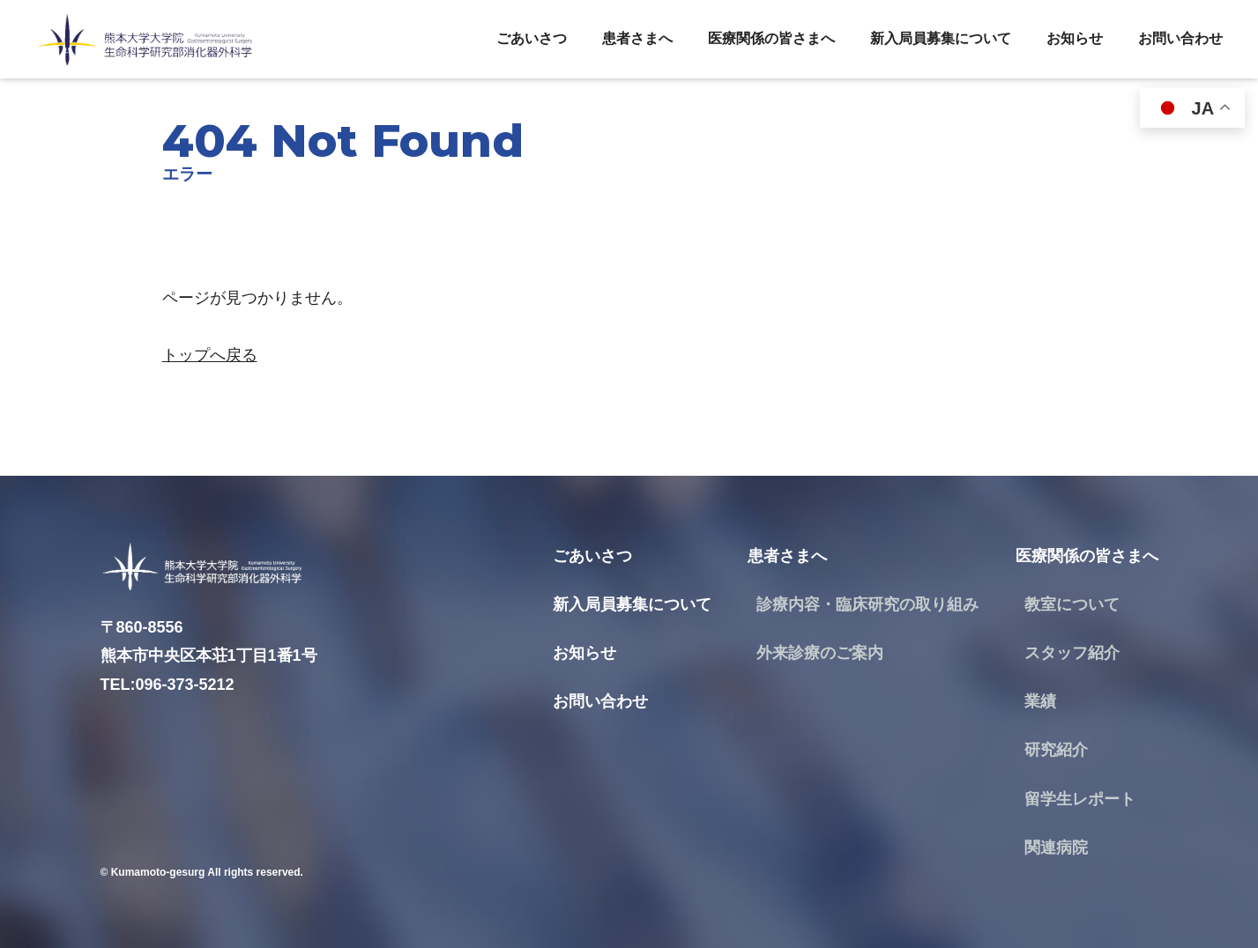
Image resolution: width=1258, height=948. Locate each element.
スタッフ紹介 (1072, 653)
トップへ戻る (209, 355)
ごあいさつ (531, 38)
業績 (1040, 701)
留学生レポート (1079, 799)
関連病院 (1056, 847)
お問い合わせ (1180, 38)
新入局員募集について (940, 38)
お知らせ (1074, 38)
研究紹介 (1056, 750)
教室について (1072, 604)
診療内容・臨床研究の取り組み (867, 604)
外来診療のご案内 (819, 653)
